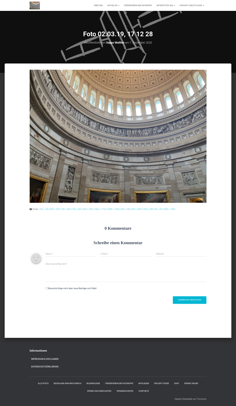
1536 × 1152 (100, 209)
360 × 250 (87, 209)
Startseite (143, 391)
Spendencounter (125, 391)
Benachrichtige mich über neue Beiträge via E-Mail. (72, 288)
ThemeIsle (201, 399)
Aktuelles (113, 5)
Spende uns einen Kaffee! (99, 391)
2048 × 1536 (113, 209)
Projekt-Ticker (161, 383)
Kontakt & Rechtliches (192, 5)
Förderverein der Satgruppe (138, 5)
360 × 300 (136, 209)
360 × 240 (125, 209)
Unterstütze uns (165, 5)
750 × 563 (65, 209)
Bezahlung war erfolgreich (67, 383)
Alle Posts (43, 383)
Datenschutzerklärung (45, 366)
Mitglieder (143, 383)
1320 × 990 (148, 209)
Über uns (98, 5)
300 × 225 (54, 209)
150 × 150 (44, 209)
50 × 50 (158, 209)
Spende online (191, 383)
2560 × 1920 (169, 209)
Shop (176, 383)
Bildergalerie (93, 383)
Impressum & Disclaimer (45, 359)
